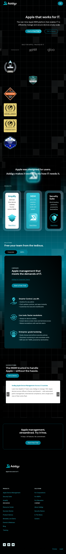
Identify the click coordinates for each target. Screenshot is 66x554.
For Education (38, 500)
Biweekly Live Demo (9, 519)
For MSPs (37, 496)
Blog (4, 526)
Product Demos (8, 515)
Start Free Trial (33, 443)
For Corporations (39, 493)
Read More (11, 225)
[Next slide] (58, 394)
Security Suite (7, 496)
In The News (38, 515)
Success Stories (8, 511)
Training (5, 530)
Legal (61, 549)
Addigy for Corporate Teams (21, 279)
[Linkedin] (4, 544)
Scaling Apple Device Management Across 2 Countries (30, 385)
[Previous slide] (8, 394)
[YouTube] (13, 544)
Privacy (54, 549)
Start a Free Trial (20, 286)
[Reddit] (8, 544)
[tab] (11, 252)
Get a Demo (12, 376)
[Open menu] (60, 3)
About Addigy (38, 507)
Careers (36, 519)
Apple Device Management (11, 493)
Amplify (5, 500)
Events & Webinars (9, 522)
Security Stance (39, 511)
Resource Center (8, 507)
